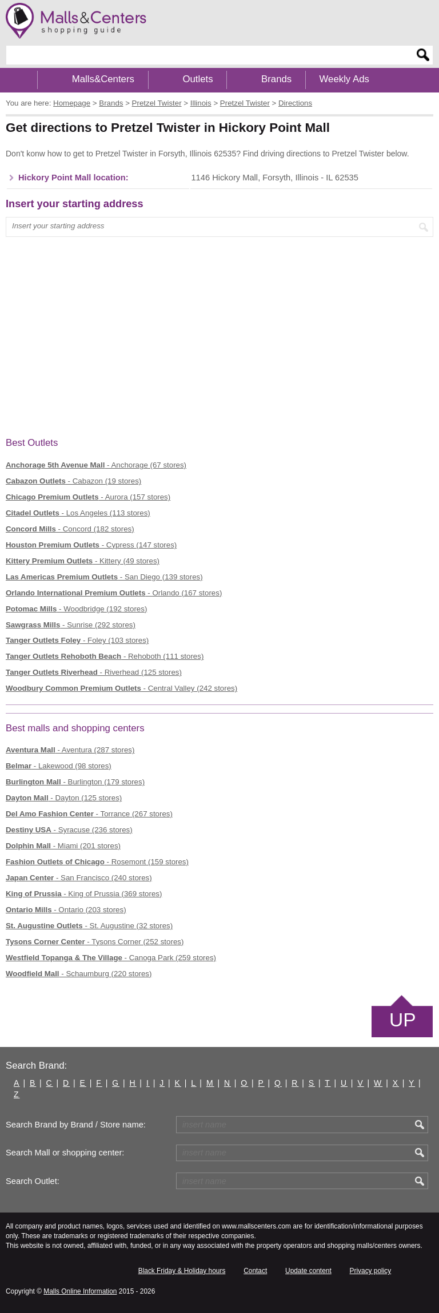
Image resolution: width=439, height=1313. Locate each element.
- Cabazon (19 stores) (73, 481)
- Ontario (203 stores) (66, 909)
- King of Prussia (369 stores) (84, 893)
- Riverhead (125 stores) (94, 672)
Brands (276, 79)
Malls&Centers (103, 79)
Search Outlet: (32, 1181)
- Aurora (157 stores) (88, 497)
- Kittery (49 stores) (82, 561)
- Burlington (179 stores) (75, 782)
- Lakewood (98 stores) (58, 766)
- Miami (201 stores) (63, 845)
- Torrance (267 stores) (89, 813)
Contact (255, 1271)
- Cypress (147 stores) (91, 545)
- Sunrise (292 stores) (70, 625)
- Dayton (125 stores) (64, 798)
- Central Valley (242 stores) (121, 688)
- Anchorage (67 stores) (96, 465)
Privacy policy (371, 1271)
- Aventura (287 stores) (70, 750)
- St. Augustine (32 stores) (89, 925)
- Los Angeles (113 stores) (78, 513)
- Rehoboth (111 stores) (104, 656)
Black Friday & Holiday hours (182, 1271)
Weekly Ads (344, 79)
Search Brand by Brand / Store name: (76, 1124)
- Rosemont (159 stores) (97, 861)
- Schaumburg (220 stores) (78, 973)
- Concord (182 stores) (70, 529)
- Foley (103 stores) (77, 640)
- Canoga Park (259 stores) (111, 957)
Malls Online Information (80, 1291)
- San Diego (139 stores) (104, 577)
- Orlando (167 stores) (114, 593)
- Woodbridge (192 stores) (76, 609)
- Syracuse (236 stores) (69, 829)
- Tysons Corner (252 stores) (94, 941)
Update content (308, 1271)
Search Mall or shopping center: (65, 1152)
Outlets (197, 79)
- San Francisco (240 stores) (79, 877)
